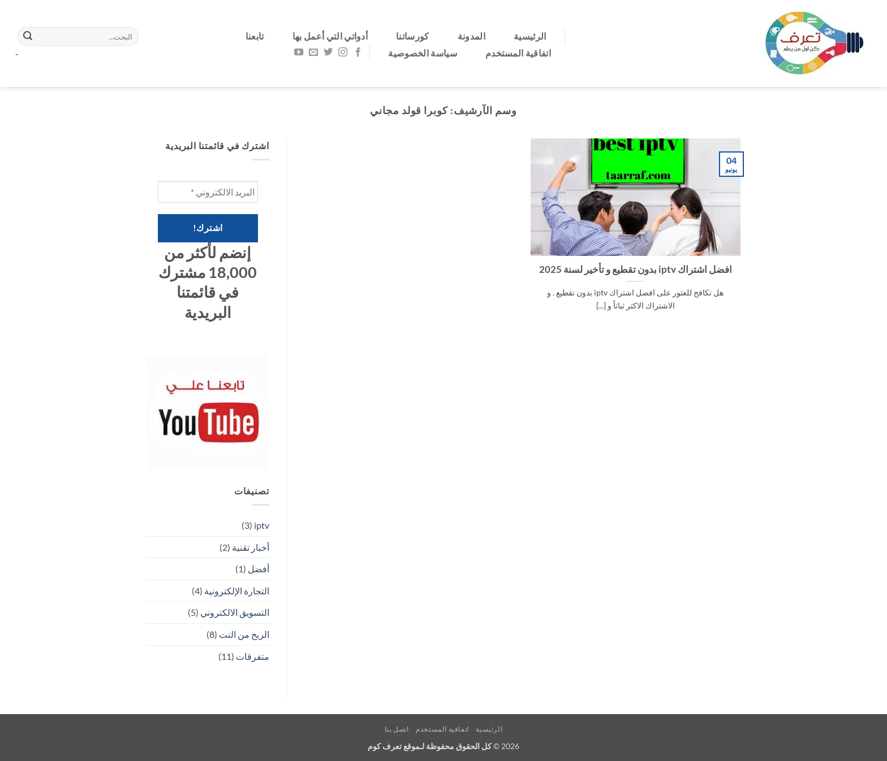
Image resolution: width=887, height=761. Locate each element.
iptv (261, 525)
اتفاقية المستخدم (518, 52)
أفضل (258, 568)
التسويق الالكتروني (234, 612)
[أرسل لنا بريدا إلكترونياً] (313, 52)
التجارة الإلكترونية (236, 590)
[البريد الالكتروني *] (208, 192)
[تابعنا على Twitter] (328, 52)
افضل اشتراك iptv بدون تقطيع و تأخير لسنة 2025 (635, 269)
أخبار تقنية (250, 547)
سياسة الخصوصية (422, 52)
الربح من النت (244, 634)
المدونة (471, 36)
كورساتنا (412, 36)
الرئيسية (530, 36)
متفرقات (252, 656)
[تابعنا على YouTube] (298, 52)
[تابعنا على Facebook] (357, 52)
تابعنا (255, 36)
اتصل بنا (397, 729)
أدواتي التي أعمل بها (330, 36)
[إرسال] (27, 36)
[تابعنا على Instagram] (342, 52)
